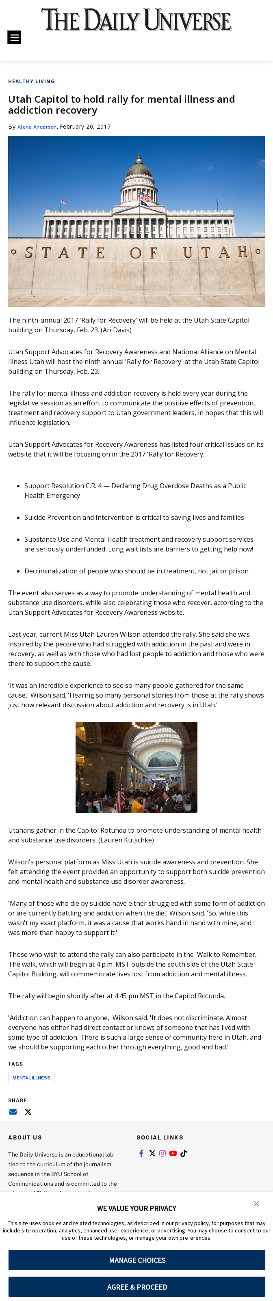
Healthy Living (31, 81)
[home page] (136, 24)
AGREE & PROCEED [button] (137, 1287)
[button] (257, 1204)
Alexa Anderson (39, 126)
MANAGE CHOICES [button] (137, 1260)
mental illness (31, 1077)
